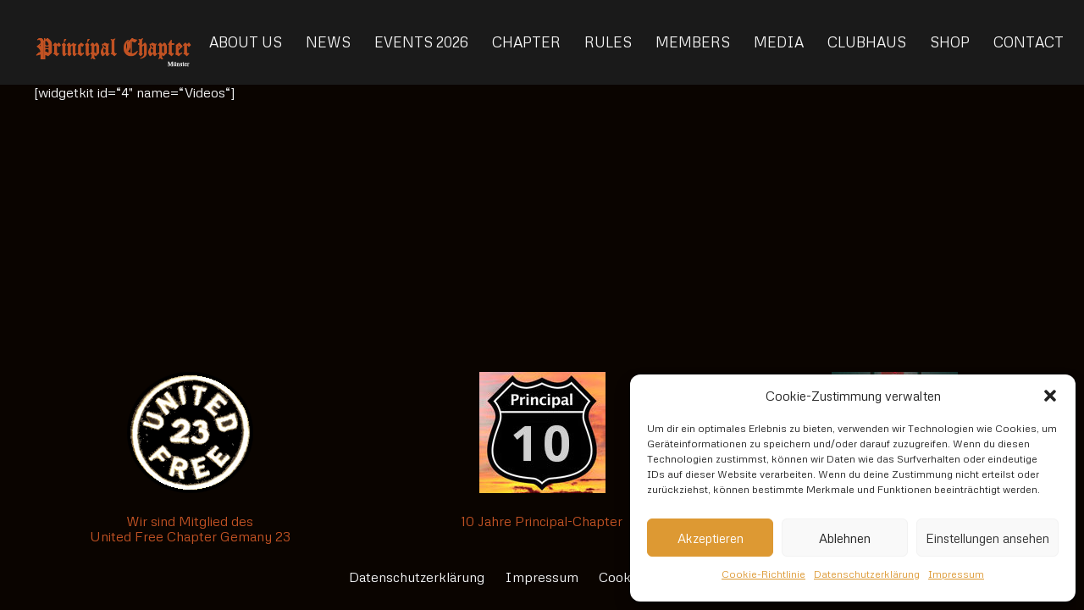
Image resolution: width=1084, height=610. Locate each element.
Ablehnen (845, 538)
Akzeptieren (711, 538)
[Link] (113, 42)
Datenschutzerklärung (867, 574)
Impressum (956, 574)
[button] (1050, 395)
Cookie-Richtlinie (763, 574)
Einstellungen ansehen (987, 538)
